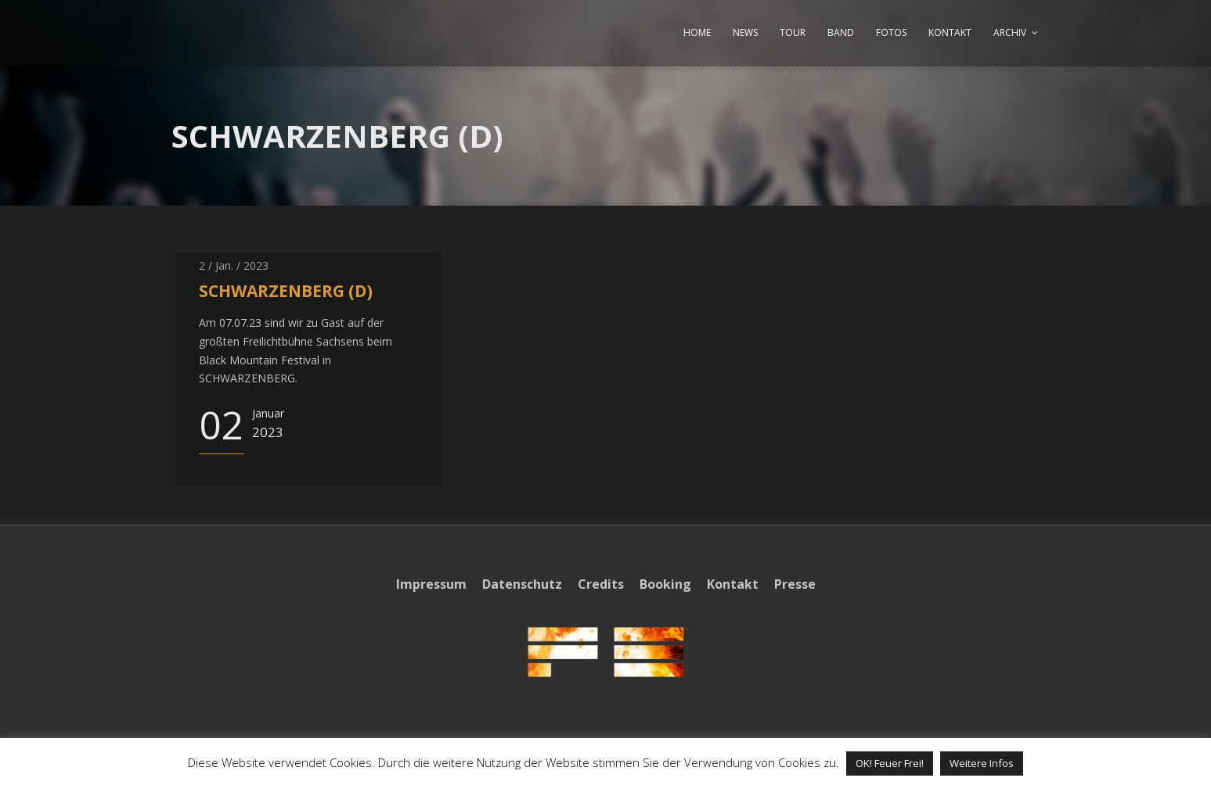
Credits (601, 584)
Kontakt (733, 584)
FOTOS (891, 32)
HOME (697, 32)
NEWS (745, 32)
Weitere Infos (982, 763)
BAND (840, 32)
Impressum (431, 584)
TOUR (793, 32)
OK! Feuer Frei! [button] (890, 763)
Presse (795, 584)
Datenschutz (522, 584)
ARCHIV (1009, 32)
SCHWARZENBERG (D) (286, 291)
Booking (665, 584)
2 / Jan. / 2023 (234, 265)
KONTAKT (949, 32)
